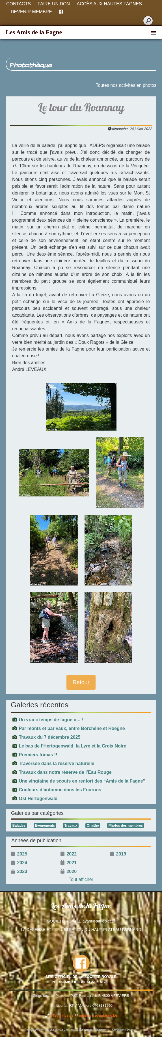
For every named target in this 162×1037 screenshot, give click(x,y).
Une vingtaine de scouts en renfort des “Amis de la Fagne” (82, 781)
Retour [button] (80, 682)
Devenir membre (31, 11)
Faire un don (54, 3)
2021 (71, 862)
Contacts (18, 3)
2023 (22, 871)
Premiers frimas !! (38, 754)
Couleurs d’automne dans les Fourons (60, 789)
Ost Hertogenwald (38, 798)
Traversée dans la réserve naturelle (56, 763)
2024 (22, 862)
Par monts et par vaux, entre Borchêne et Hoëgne (72, 728)
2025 (22, 854)
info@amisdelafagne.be (98, 1015)
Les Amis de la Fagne (34, 32)
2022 (71, 854)
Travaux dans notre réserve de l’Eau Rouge (65, 772)
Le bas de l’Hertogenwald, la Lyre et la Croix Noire (72, 746)
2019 (121, 854)
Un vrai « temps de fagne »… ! (51, 719)
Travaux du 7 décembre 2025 (49, 737)
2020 (71, 871)
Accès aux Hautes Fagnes (109, 3)
